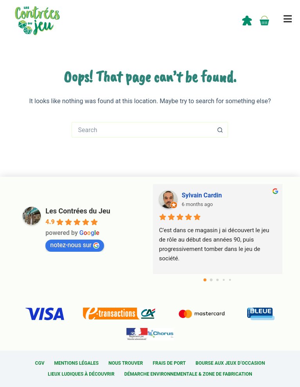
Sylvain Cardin (202, 195)
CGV (40, 363)
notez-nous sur (74, 245)
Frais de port (169, 363)
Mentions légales (76, 363)
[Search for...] (142, 130)
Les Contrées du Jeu (77, 211)
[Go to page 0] (205, 280)
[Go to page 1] (211, 280)
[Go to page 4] (230, 280)
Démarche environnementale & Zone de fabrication (188, 374)
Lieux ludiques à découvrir (81, 374)
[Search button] (220, 130)
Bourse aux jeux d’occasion (230, 363)
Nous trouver (125, 363)
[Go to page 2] (217, 280)
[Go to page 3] (224, 280)
